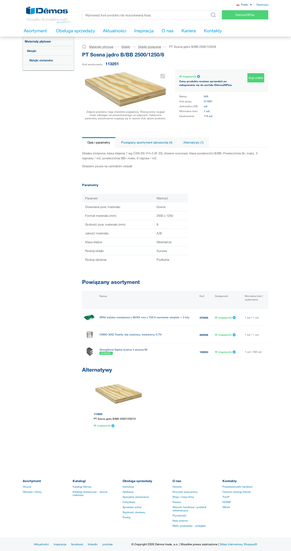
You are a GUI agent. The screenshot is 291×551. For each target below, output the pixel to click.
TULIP (225, 496)
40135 (203, 369)
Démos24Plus (245, 15)
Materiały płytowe (38, 41)
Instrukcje (128, 486)
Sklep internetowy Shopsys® (238, 544)
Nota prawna (180, 520)
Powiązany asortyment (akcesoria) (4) (146, 142)
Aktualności (41, 544)
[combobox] (244, 4)
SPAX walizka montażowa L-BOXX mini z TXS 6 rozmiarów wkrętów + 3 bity (144, 317)
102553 (204, 352)
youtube (107, 544)
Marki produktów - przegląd (189, 525)
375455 (204, 317)
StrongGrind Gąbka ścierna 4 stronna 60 (123, 349)
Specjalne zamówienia (136, 496)
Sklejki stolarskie (41, 60)
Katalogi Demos (82, 486)
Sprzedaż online (132, 507)
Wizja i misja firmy (183, 496)
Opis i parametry (98, 142)
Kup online (256, 78)
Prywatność (179, 515)
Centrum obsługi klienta (236, 491)
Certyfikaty (129, 502)
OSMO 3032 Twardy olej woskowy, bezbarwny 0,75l (130, 334)
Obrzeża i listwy (32, 491)
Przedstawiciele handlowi (237, 486)
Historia (177, 486)
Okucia (27, 486)
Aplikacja (128, 491)
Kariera (177, 502)
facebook (77, 544)
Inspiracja (60, 544)
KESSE (226, 502)
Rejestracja (262, 4)
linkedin (93, 544)
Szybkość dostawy (134, 512)
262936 (204, 334)
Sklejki (31, 51)
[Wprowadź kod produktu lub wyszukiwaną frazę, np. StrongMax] (151, 14)
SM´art (226, 507)
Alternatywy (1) (193, 142)
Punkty (127, 517)
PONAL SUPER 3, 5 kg (112, 368)
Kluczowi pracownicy (185, 491)
